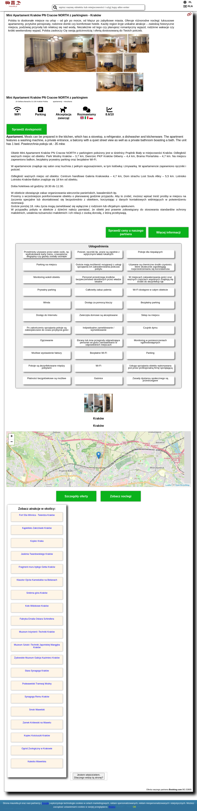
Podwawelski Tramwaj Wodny (37, 683)
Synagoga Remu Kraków (37, 696)
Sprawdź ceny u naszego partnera (125, 232)
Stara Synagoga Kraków (37, 670)
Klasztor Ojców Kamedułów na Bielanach (37, 580)
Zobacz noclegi (120, 496)
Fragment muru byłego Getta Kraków (37, 567)
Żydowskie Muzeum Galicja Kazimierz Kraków (37, 657)
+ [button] (11, 436)
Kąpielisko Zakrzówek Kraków (37, 528)
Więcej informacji (168, 232)
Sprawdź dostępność (26, 129)
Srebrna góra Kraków (36, 593)
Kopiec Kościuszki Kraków (37, 735)
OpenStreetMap (182, 485)
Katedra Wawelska (37, 761)
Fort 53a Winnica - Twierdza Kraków (37, 515)
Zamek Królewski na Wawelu (37, 722)
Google (45, 803)
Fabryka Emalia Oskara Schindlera (37, 619)
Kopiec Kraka (37, 541)
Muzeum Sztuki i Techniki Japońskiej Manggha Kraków (37, 646)
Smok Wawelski (37, 709)
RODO (112, 807)
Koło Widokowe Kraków (37, 606)
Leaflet (168, 485)
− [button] (11, 442)
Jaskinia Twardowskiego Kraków (37, 554)
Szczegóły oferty (76, 496)
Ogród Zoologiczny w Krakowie (37, 748)
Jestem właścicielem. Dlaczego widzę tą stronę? (88, 776)
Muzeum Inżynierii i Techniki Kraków (37, 632)
